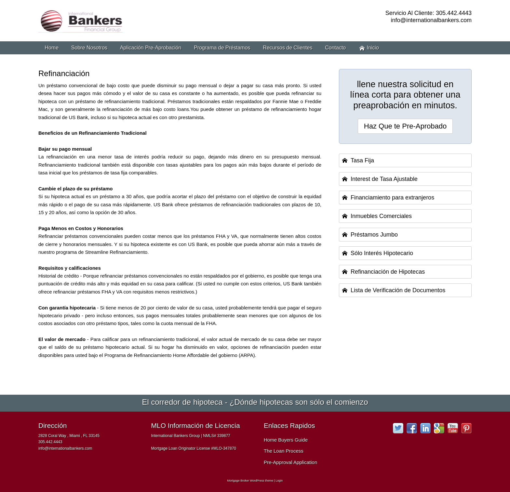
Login (279, 480)
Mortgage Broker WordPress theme (250, 480)
